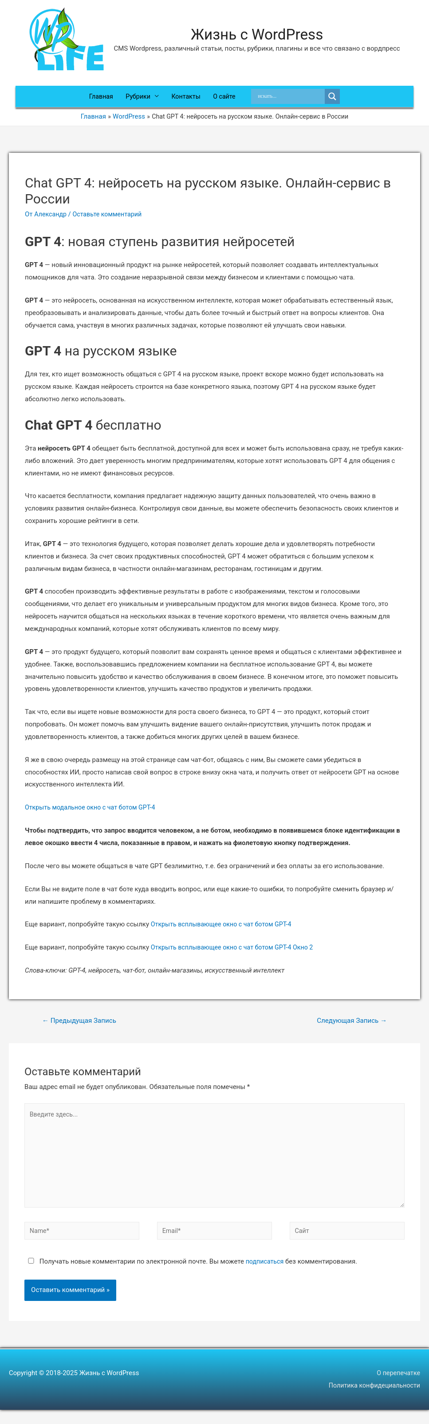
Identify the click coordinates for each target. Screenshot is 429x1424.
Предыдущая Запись (82, 1027)
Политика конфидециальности (372, 1400)
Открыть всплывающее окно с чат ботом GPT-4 (225, 931)
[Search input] (294, 100)
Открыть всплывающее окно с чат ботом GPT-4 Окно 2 (236, 954)
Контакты (186, 100)
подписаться (266, 1276)
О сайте (227, 100)
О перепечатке (397, 1387)
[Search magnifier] (336, 100)
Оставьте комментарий (111, 221)
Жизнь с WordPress (257, 35)
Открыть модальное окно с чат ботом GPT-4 (93, 814)
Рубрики (136, 100)
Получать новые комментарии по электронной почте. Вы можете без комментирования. (191, 1276)
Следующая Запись (349, 1027)
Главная (97, 100)
